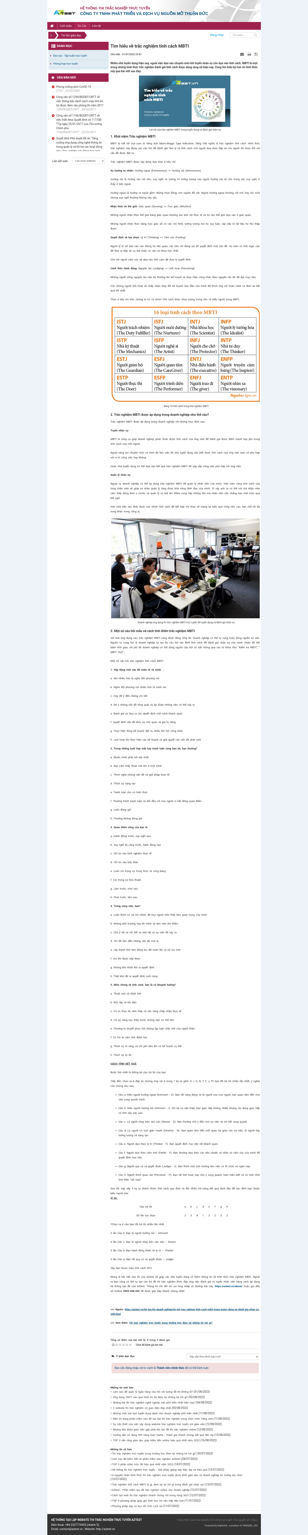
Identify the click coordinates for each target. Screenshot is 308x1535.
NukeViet (222, 1525)
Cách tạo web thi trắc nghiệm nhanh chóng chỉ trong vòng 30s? (150, 1495)
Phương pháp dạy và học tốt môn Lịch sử (137, 1506)
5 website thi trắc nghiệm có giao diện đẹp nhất (142, 1407)
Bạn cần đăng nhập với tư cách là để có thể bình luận (162, 1367)
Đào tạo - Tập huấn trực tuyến (70, 55)
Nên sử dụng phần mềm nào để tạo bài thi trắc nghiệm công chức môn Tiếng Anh (163, 1418)
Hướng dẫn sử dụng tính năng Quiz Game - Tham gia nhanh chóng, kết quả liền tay (163, 1434)
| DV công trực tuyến (221, 1519)
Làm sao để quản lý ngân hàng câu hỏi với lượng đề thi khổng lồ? (153, 1391)
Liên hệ (96, 25)
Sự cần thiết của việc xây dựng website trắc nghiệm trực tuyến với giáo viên (159, 1424)
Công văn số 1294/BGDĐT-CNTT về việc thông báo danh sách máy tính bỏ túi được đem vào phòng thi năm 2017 (80, 101)
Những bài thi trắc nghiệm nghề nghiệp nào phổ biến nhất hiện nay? (154, 1402)
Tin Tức (82, 25)
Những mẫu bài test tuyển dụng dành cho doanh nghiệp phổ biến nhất (155, 1413)
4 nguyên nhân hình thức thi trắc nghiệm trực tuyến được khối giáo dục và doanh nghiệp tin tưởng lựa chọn (177, 1475)
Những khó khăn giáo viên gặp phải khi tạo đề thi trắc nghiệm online (154, 1429)
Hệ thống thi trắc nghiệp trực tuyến (115, 8)
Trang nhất (182, 1519)
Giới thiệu (66, 25)
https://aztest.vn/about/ (229, 1286)
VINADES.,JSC (250, 1525)
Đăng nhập (217, 35)
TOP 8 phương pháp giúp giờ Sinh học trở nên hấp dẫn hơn (148, 1500)
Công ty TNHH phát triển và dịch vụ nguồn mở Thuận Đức (144, 13)
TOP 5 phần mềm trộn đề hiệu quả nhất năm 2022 (142, 1464)
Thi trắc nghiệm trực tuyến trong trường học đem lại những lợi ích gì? (170, 1322)
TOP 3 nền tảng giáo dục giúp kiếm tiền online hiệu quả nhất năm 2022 (156, 1440)
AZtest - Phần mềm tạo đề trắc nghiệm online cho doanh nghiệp (151, 1489)
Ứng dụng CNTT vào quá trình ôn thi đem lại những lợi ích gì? (150, 1397)
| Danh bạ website (199, 1519)
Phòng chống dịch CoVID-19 (73, 86)
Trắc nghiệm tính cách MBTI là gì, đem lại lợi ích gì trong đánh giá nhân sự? (158, 1484)
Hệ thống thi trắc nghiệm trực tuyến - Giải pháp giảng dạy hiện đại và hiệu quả (159, 1469)
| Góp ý (254, 1519)
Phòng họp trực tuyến (65, 63)
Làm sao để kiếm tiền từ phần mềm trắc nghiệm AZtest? (146, 1458)
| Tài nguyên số (241, 1519)
